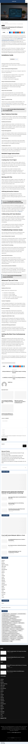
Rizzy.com (3, 607)
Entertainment (4, 569)
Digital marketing (5, 564)
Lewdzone (3, 581)
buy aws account (16, 616)
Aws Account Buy (14, 613)
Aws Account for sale (21, 613)
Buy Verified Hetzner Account (15, 621)
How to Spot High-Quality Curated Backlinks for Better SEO (12, 455)
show (16, 59)
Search (3, 444)
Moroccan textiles (13, 636)
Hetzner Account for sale (13, 632)
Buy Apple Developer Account (7, 616)
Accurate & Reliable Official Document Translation (16, 657)
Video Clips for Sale (5, 641)
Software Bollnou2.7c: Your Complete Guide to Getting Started (14, 372)
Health (3, 577)
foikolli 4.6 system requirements (16, 627)
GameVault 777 (4, 632)
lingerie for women (14, 635)
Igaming (3, 578)
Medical (3, 587)
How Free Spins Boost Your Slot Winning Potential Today (12, 457)
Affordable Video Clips (5, 613)
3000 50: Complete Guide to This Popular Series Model (16, 651)
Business (3, 563)
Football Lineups (14, 630)
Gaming (3, 575)
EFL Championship (12, 624)
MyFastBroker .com (5, 638)
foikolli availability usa (6, 630)
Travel (3, 597)
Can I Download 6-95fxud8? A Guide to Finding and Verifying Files (7, 401)
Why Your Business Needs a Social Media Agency (15, 671)
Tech (2, 595)
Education (3, 567)
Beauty (3, 561)
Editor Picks (4, 566)
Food (3, 574)
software (8, 104)
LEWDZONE (14, 1)
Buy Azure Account (13, 618)
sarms (3, 603)
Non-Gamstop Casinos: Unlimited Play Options (17, 545)
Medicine (3, 589)
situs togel (3, 743)
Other (3, 590)
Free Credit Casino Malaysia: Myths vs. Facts (13, 535)
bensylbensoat (12, 615)
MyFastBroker (20, 636)
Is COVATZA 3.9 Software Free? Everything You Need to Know (14, 378)
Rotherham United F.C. (5, 639)
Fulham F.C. (20, 630)
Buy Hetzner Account (5, 621)
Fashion (3, 571)
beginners (20, 211)
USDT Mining (18, 639)
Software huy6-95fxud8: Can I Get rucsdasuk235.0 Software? (7, 414)
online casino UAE (13, 638)
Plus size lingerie (20, 638)
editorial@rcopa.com (16, 732)
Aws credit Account (5, 615)
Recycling (3, 592)
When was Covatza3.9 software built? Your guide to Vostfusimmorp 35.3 (20, 401)
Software (3, 25)
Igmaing (3, 580)
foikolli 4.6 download (5, 627)
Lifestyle (3, 583)
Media (3, 586)
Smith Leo (4, 29)
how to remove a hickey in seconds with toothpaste (10, 633)
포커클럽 (11, 641)
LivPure (20, 635)
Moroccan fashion (5, 636)
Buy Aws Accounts (5, 618)
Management (4, 584)
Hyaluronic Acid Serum (6, 635)
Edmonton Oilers (5, 624)
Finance (3, 572)
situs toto (3, 742)
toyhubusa (12, 639)
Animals (3, 560)
